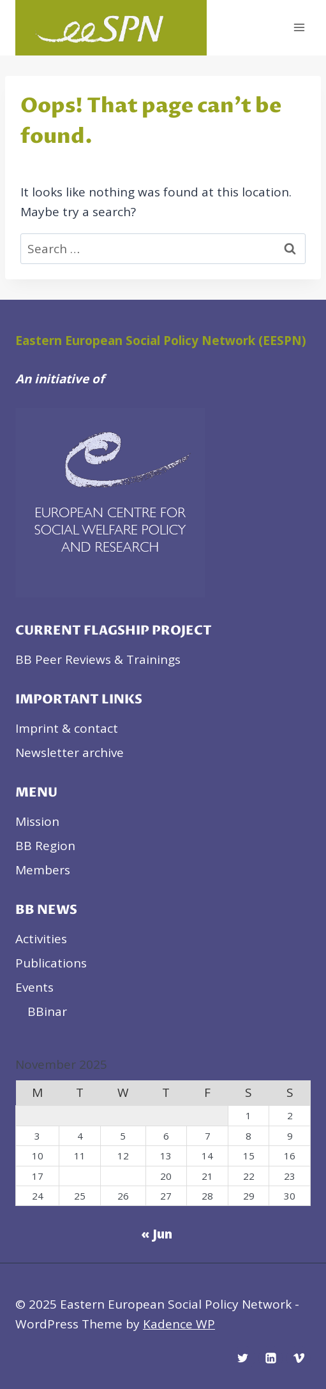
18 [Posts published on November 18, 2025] (79, 1176)
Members (42, 870)
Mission (37, 821)
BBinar (47, 1011)
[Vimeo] (298, 1358)
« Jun (156, 1234)
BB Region (45, 845)
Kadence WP (179, 1324)
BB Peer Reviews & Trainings (98, 659)
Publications (51, 963)
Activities (41, 938)
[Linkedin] (270, 1358)
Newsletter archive (69, 752)
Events (34, 987)
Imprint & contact (66, 728)
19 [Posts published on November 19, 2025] (123, 1176)
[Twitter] (243, 1358)
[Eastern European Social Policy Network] (111, 27)
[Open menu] (299, 28)
